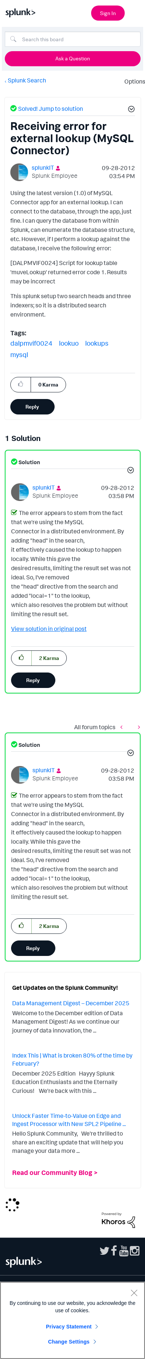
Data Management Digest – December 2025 (71, 1003)
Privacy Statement (69, 1327)
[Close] (134, 1292)
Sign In (108, 13)
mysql (19, 354)
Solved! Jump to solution (50, 108)
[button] (130, 110)
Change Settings (69, 1342)
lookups (96, 343)
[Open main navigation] (135, 12)
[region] (72, 1320)
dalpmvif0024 (31, 343)
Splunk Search (27, 80)
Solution (28, 462)
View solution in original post (49, 628)
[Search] (73, 39)
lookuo (69, 343)
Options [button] (132, 81)
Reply (32, 406)
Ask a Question (72, 58)
